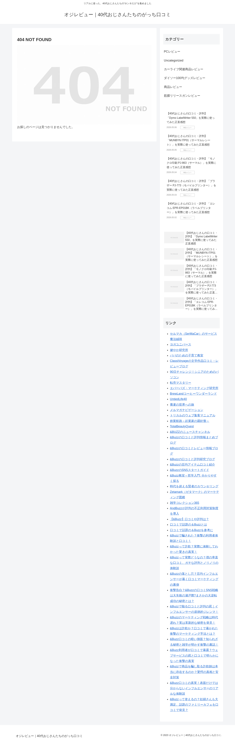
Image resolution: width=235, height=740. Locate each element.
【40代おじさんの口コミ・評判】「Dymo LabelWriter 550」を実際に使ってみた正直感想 (191, 117)
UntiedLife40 (178, 399)
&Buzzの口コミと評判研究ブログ (192, 459)
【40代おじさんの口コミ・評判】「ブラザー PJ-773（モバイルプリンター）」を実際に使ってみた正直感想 (191, 185)
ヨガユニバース (180, 344)
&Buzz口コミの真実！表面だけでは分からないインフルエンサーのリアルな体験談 (194, 688)
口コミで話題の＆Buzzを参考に (191, 530)
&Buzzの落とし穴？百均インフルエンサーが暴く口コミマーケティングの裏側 (194, 579)
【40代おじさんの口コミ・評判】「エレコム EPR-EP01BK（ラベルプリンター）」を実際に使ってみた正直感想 (191, 208)
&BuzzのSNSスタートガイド (189, 470)
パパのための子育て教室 (186, 355)
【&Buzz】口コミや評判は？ (189, 519)
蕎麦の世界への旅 (182, 404)
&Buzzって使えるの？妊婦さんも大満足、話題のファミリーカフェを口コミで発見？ (194, 705)
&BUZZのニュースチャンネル (190, 432)
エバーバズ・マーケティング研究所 (194, 388)
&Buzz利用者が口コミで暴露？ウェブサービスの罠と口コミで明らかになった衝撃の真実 (194, 655)
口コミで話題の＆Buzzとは (188, 524)
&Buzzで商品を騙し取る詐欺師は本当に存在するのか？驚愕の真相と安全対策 (194, 672)
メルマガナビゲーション (186, 410)
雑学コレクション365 (184, 503)
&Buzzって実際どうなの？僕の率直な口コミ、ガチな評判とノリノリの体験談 (194, 563)
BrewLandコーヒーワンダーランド (193, 393)
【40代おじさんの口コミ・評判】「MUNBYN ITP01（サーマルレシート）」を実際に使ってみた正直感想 (188, 140)
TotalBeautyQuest (182, 426)
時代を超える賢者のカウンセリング (194, 486)
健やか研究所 (179, 350)
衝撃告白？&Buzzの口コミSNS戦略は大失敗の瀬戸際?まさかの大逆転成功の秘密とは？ (194, 595)
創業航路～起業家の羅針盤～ (189, 421)
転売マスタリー (180, 382)
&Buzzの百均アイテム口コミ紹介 (192, 464)
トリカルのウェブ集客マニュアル (192, 415)
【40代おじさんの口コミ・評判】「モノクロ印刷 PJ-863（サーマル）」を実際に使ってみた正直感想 (191, 163)
